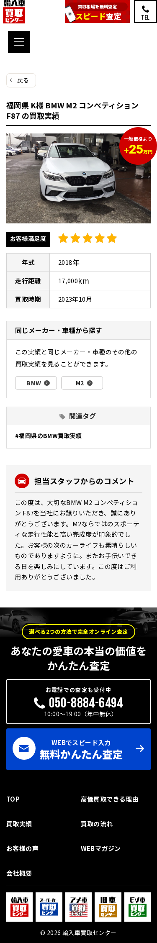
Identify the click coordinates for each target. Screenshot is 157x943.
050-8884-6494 (86, 703)
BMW (33, 383)
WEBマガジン (101, 848)
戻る (23, 80)
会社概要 (19, 873)
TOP (13, 798)
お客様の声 (22, 848)
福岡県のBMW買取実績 (50, 435)
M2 (80, 383)
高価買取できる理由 (110, 798)
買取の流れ (97, 823)
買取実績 (19, 823)
